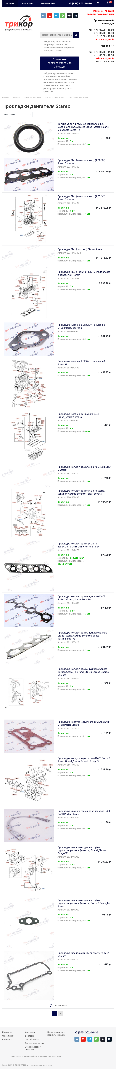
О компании (8, 1036)
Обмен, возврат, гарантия (33, 1048)
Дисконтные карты (34, 1043)
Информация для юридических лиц (56, 1033)
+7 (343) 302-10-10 (80, 3)
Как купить (30, 1032)
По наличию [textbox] (9, 114)
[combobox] (17, 114)
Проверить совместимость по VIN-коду (60, 63)
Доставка (29, 1036)
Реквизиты (7, 1039)
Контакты (7, 1032)
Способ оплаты (32, 1039)
